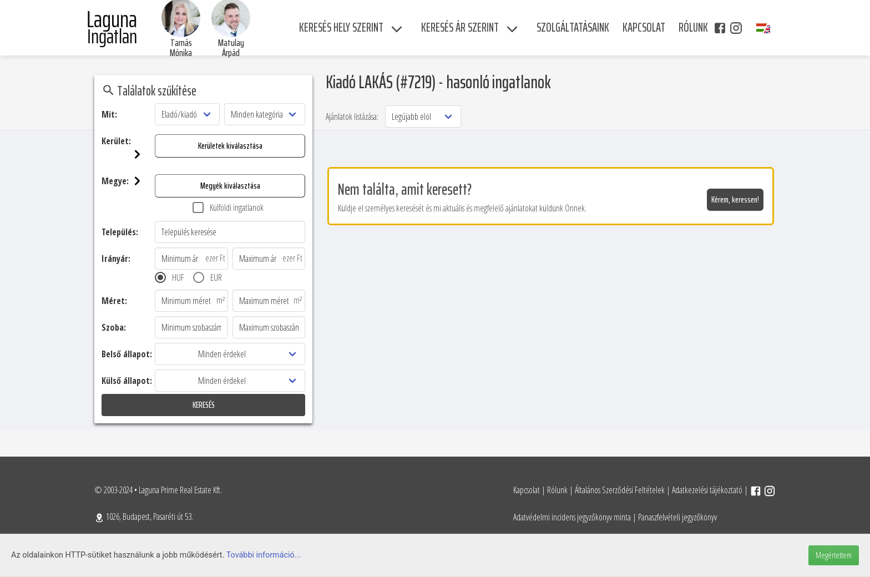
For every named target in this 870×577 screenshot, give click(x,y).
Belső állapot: (127, 354)
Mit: (109, 114)
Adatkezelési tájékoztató (707, 490)
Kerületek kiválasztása (230, 146)
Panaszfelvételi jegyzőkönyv (677, 517)
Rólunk (557, 490)
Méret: (114, 301)
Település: (120, 232)
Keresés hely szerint (341, 27)
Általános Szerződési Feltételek (620, 490)
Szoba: (114, 327)
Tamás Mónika (181, 47)
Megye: (128, 181)
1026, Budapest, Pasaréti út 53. (143, 516)
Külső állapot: (127, 380)
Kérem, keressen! (735, 199)
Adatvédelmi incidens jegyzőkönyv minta (572, 517)
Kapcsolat (526, 490)
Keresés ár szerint (460, 27)
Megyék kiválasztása (230, 186)
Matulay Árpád (231, 47)
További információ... (263, 555)
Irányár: (116, 258)
